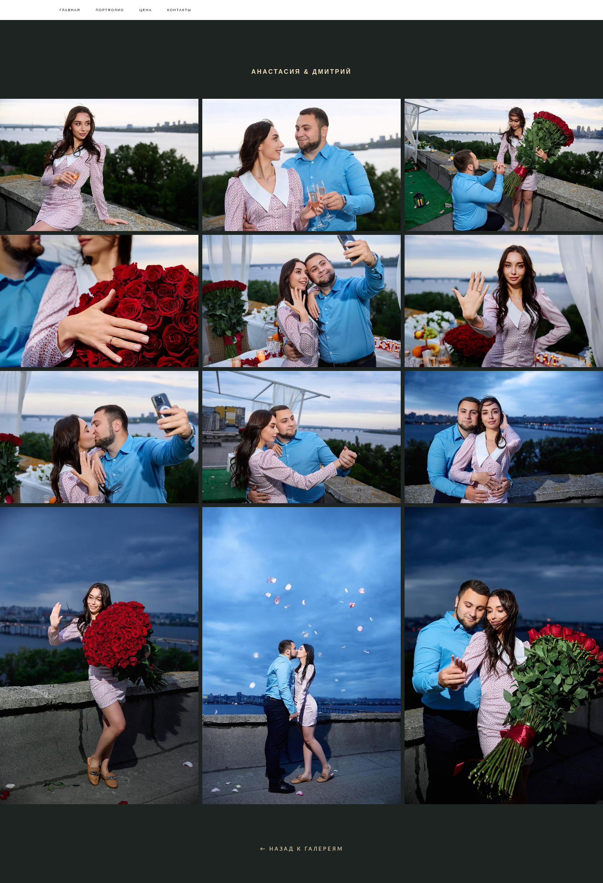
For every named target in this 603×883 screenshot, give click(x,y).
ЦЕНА (145, 10)
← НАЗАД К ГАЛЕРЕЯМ (301, 858)
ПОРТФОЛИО (110, 10)
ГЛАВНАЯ (70, 10)
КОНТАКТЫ (179, 10)
